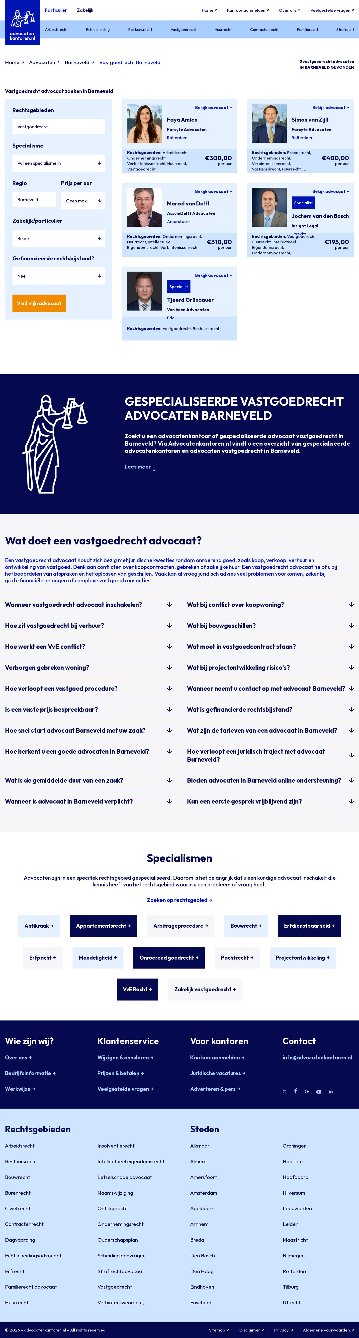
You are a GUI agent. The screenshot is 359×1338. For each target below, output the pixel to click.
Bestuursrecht (206, 328)
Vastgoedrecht (141, 168)
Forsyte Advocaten (187, 129)
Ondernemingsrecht (146, 158)
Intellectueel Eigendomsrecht (149, 244)
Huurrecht (176, 163)
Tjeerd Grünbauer (190, 300)
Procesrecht (298, 152)
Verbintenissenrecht (146, 163)
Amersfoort (178, 221)
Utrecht (299, 233)
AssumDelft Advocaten (191, 213)
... (304, 168)
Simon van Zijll (310, 119)
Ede (171, 317)
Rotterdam (177, 137)
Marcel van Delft (188, 203)
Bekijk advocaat (213, 107)
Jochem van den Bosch (320, 216)
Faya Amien (182, 119)
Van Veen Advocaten (188, 309)
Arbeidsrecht (175, 152)
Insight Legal (305, 225)
